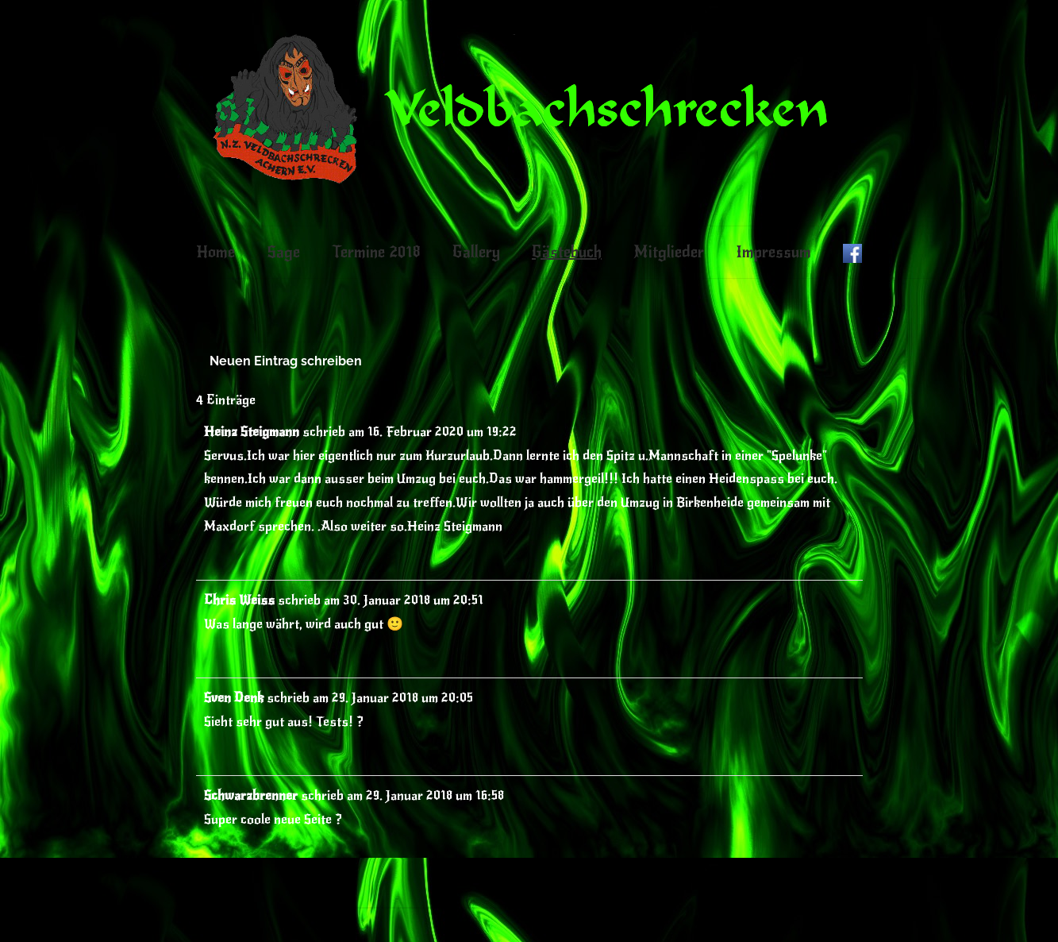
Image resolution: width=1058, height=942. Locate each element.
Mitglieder (668, 252)
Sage (283, 252)
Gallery (476, 252)
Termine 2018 (376, 252)
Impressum (773, 252)
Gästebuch (567, 252)
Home (215, 252)
